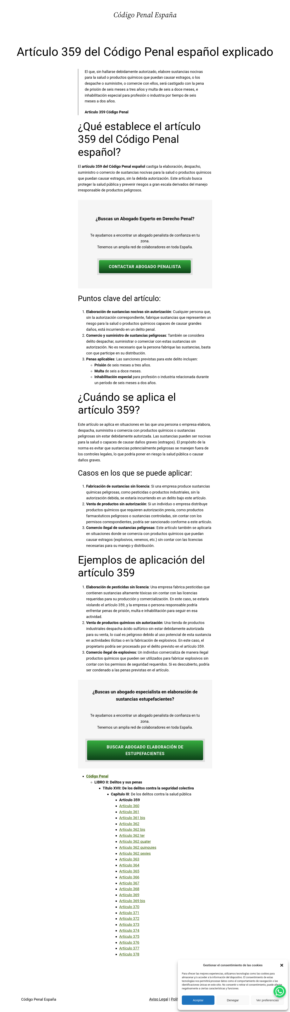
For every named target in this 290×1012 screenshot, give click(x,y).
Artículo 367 (129, 883)
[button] (282, 965)
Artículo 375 (129, 936)
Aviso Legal (158, 999)
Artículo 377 (129, 948)
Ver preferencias (267, 1000)
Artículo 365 (129, 871)
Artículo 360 (129, 806)
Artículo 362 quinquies (137, 847)
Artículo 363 (129, 859)
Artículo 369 (129, 895)
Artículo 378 (129, 954)
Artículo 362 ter (132, 835)
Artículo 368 (129, 889)
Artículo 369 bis (132, 901)
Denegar (233, 1000)
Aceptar (198, 1000)
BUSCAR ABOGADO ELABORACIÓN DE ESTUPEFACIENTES (145, 750)
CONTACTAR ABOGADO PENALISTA (145, 266)
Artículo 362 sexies (135, 853)
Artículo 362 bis (132, 829)
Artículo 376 (129, 942)
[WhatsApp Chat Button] (279, 991)
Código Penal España (145, 15)
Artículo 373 (129, 924)
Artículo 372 (129, 918)
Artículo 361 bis (132, 818)
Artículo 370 (129, 907)
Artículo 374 (129, 930)
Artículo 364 (129, 865)
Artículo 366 (129, 877)
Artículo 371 (129, 913)
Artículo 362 (129, 824)
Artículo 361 (129, 812)
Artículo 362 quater (135, 841)
